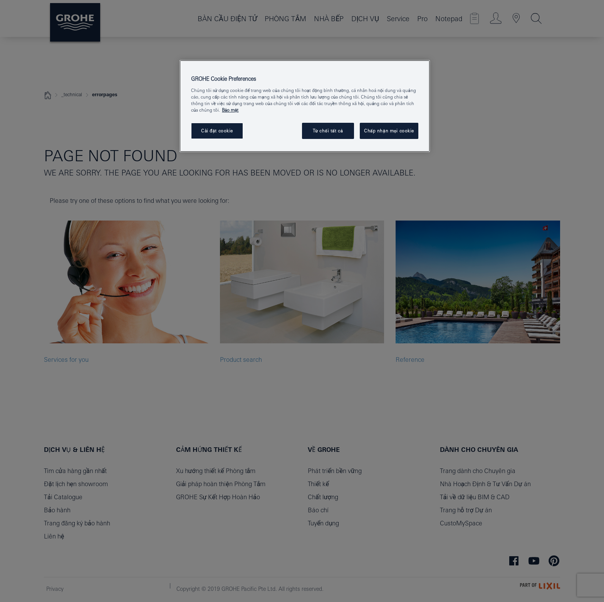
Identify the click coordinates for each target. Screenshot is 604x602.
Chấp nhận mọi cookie (389, 130)
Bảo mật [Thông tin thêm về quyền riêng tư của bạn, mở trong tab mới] (230, 109)
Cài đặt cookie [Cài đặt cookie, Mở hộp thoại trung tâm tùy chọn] (217, 130)
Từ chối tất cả (328, 130)
